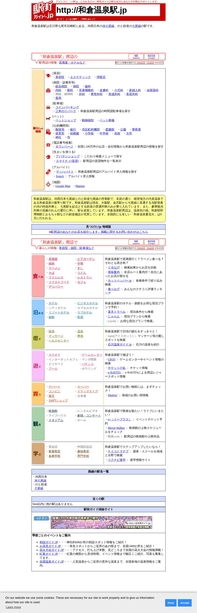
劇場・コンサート (89, 415)
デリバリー (56, 286)
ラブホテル (84, 312)
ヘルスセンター (59, 340)
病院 (76, 86)
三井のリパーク (65, 111)
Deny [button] (171, 602)
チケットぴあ (117, 367)
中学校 (104, 133)
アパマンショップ (68, 156)
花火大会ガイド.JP (52, 550)
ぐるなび (114, 267)
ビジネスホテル (87, 303)
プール (53, 368)
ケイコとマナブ (118, 451)
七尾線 (136, 26)
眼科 (70, 90)
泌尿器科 (153, 90)
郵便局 (59, 129)
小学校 (89, 133)
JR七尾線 (108, 26)
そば (51, 272)
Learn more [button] (13, 607)
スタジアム (56, 420)
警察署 (136, 129)
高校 (117, 133)
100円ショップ (58, 400)
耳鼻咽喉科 (86, 90)
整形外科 (97, 94)
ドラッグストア (87, 391)
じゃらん (114, 316)
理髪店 (101, 77)
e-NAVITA (114, 372)
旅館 (51, 317)
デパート (54, 386)
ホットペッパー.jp (119, 280)
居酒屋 (53, 259)
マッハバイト (65, 171)
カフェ (81, 282)
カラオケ (54, 354)
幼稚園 (74, 133)
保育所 (59, 133)
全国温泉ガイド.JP (52, 561)
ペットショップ (65, 120)
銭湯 (51, 331)
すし (80, 268)
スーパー (83, 386)
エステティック (80, 77)
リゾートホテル (59, 312)
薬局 (58, 98)
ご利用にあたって (87, 19)
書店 (51, 396)
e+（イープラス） (119, 419)
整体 (80, 336)
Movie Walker (116, 427)
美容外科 (132, 94)
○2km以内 (150, 63)
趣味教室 (83, 451)
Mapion (80, 186)
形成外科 (114, 94)
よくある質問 (71, 19)
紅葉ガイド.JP (49, 553)
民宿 (80, 317)
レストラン (84, 277)
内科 (58, 90)
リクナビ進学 (117, 459)
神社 (58, 137)
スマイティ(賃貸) (67, 160)
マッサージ (56, 336)
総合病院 (61, 86)
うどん (81, 272)
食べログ (114, 289)
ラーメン (54, 268)
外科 (82, 94)
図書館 (109, 129)
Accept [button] (184, 602)
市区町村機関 (91, 129)
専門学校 (83, 456)
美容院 (59, 77)
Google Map (62, 186)
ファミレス (56, 277)
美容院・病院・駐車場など (76, 248)
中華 (80, 263)
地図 (136, 55)
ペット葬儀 (107, 120)
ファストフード (59, 282)
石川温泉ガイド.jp (119, 344)
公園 (123, 129)
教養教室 (54, 451)
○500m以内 (140, 63)
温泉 (80, 331)
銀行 (73, 129)
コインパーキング (67, 107)
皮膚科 (104, 90)
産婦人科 (135, 90)
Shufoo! (112, 395)
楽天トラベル (117, 311)
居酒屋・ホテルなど (72, 62)
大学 (129, 133)
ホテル (53, 303)
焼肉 (51, 263)
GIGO (111, 359)
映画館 (53, 410)
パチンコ (88, 364)
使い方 (59, 19)
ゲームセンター (92, 354)
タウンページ (64, 146)
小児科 (118, 90)
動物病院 (88, 120)
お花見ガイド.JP (50, 546)
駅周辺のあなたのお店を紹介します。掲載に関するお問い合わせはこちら (99, 231)
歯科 (88, 86)
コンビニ (54, 391)
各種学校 (54, 456)
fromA (60, 176)
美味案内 (114, 272)
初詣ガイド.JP (49, 542)
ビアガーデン (86, 259)
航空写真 (151, 55)
